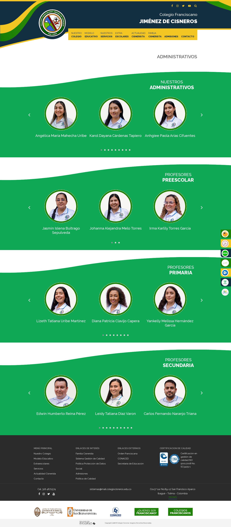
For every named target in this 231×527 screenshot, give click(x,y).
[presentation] (29, 115)
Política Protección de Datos (91, 463)
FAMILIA (154, 35)
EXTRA (122, 35)
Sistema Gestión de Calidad (90, 458)
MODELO (91, 35)
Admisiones (82, 473)
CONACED (123, 458)
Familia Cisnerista (84, 453)
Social (79, 468)
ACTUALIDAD (138, 35)
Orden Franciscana (127, 453)
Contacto (39, 478)
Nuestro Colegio (42, 453)
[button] (195, 6)
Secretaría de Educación (131, 463)
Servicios (38, 468)
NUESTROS (106, 35)
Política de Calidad (86, 478)
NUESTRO (76, 35)
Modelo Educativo (43, 458)
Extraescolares (41, 463)
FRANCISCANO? (146, 512)
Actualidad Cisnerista (45, 473)
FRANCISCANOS (180, 512)
